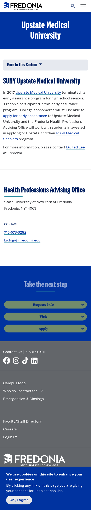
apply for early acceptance (25, 115)
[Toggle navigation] (83, 6)
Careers (10, 429)
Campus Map (14, 383)
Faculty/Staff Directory (22, 421)
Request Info (43, 307)
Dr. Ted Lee (75, 147)
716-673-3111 (35, 352)
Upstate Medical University (38, 92)
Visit (43, 319)
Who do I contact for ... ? (23, 391)
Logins (8, 437)
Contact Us (12, 352)
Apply (43, 331)
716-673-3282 (15, 232)
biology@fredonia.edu (22, 240)
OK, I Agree (19, 500)
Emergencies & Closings (23, 399)
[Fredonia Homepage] (22, 5)
